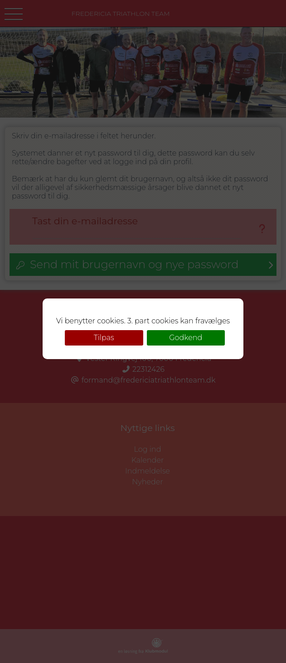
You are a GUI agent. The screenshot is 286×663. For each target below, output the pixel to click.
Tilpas (104, 337)
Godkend (185, 337)
